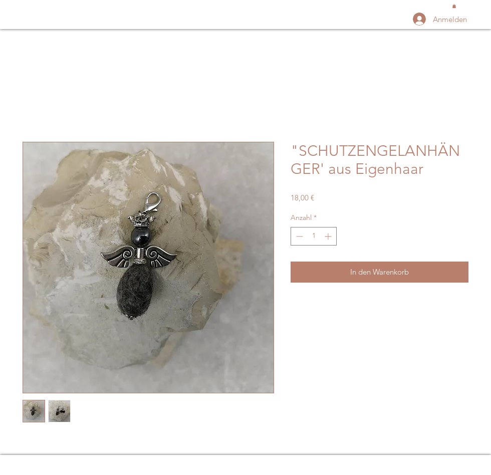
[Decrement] (298, 236)
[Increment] (329, 236)
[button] (454, 6)
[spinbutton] (314, 236)
